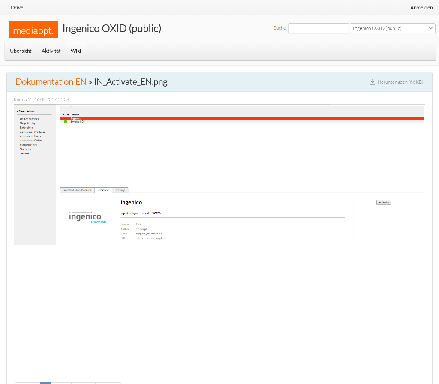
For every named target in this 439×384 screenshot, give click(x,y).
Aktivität (51, 51)
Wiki (76, 51)
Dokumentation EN (51, 81)
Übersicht (20, 51)
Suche (280, 27)
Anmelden (421, 7)
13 (89, 373)
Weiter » (108, 373)
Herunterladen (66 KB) (400, 82)
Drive (17, 7)
